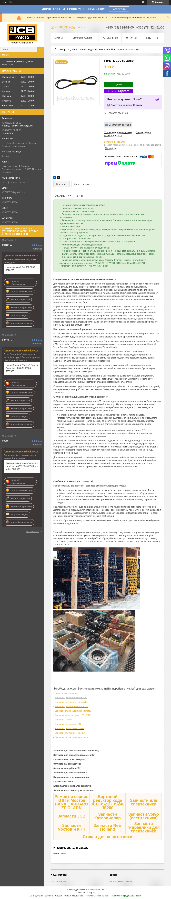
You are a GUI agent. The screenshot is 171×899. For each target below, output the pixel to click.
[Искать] (40, 49)
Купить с (118, 91)
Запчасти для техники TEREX (70, 733)
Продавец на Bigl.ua (85, 893)
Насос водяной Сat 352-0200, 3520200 (21, 268)
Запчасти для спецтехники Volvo (71, 706)
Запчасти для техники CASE (69, 728)
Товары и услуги (81, 37)
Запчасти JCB (71, 816)
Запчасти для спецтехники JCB (71, 697)
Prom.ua (100, 889)
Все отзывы (32, 531)
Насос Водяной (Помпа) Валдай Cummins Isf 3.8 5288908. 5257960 (22, 368)
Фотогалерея (110, 37)
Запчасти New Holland (107, 827)
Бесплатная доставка (120, 125)
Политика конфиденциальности (126, 896)
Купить (119, 84)
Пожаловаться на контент (97, 896)
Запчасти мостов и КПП (71, 827)
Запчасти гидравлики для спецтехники (143, 827)
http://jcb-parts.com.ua (13, 182)
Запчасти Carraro (63, 719)
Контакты (131, 37)
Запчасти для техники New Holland (72, 737)
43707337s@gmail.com (13, 192)
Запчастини (119, 9)
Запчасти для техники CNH (69, 724)
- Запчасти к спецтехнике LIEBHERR (72, 715)
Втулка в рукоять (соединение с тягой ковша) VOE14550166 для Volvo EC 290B (22, 466)
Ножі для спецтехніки (121, 881)
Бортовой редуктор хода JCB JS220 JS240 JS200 (107, 802)
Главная (59, 37)
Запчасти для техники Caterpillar (97, 49)
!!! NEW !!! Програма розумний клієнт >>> (17, 63)
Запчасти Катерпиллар (107, 816)
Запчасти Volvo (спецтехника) (143, 816)
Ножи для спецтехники (66, 693)
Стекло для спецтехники (107, 836)
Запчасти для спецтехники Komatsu (73, 711)
